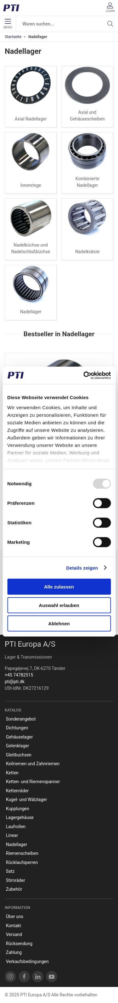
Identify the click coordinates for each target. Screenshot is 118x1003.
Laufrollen (15, 826)
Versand (14, 934)
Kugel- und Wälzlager (26, 799)
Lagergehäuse (20, 817)
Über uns (14, 916)
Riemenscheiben (22, 853)
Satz (10, 871)
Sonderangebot (21, 719)
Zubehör (14, 889)
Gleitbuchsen (18, 754)
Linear (12, 835)
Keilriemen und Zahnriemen (33, 763)
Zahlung (14, 952)
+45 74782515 (19, 674)
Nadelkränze (87, 251)
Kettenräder (17, 790)
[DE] (13, 8)
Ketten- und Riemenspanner (33, 781)
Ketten (12, 772)
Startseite (13, 37)
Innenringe (30, 185)
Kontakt (13, 925)
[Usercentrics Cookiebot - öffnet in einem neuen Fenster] (84, 375)
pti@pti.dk (15, 681)
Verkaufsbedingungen (27, 961)
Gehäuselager (19, 736)
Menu (7, 24)
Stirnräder (15, 880)
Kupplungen (17, 808)
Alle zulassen (59, 586)
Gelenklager (17, 745)
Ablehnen (59, 623)
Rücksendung (19, 943)
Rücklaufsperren (22, 862)
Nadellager (30, 311)
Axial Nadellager (31, 118)
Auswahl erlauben (59, 605)
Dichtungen (17, 727)
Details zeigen (82, 567)
